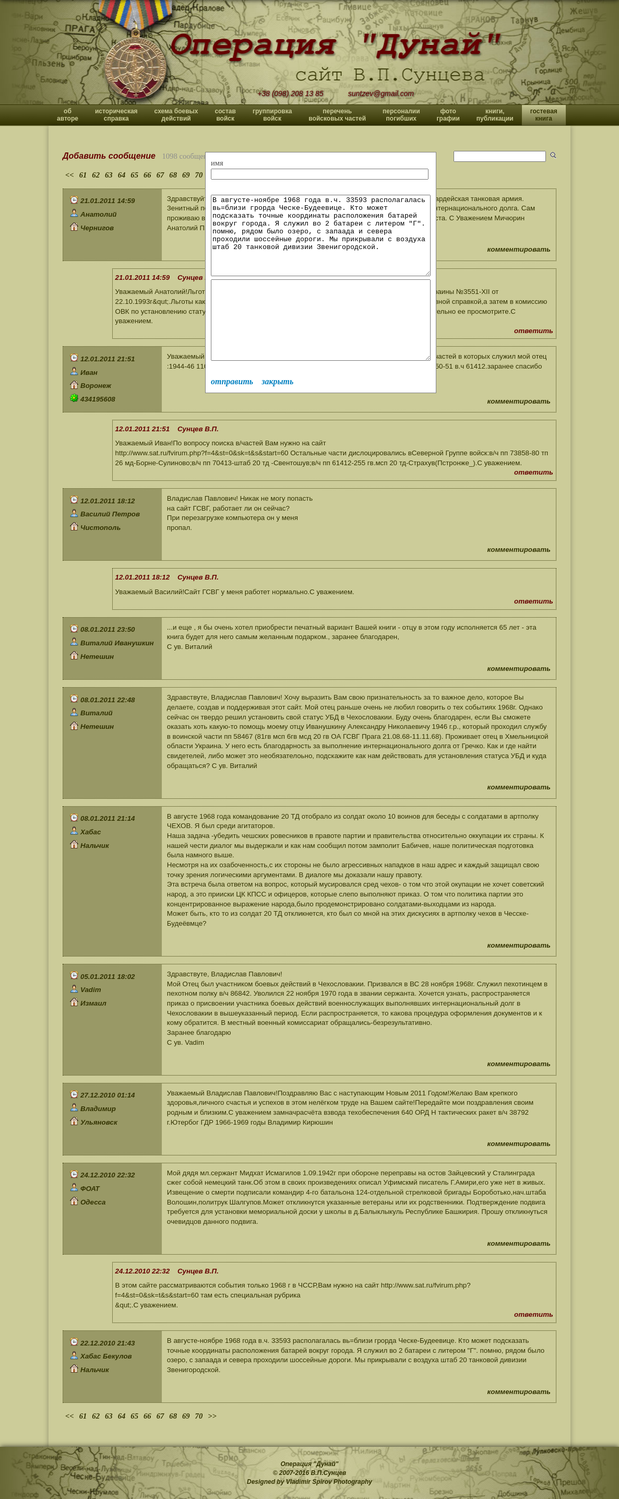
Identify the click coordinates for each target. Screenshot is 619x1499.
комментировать (519, 249)
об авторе (67, 115)
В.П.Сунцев (329, 1473)
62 (96, 175)
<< (69, 175)
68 (173, 175)
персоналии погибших (401, 115)
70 (199, 175)
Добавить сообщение (109, 155)
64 (122, 175)
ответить (533, 331)
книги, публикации (495, 115)
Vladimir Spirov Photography (329, 1481)
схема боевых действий (176, 115)
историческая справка (116, 115)
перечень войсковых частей (337, 115)
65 (134, 175)
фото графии (448, 115)
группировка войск (272, 115)
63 (109, 175)
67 (160, 175)
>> (212, 1416)
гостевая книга (543, 115)
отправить (232, 412)
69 (186, 175)
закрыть (277, 412)
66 (147, 175)
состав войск (225, 115)
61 (83, 175)
